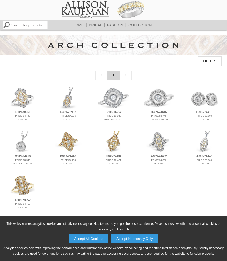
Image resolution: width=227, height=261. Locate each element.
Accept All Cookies (88, 239)
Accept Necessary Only (134, 239)
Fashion (115, 25)
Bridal (95, 25)
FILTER (209, 61)
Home (78, 25)
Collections (141, 25)
